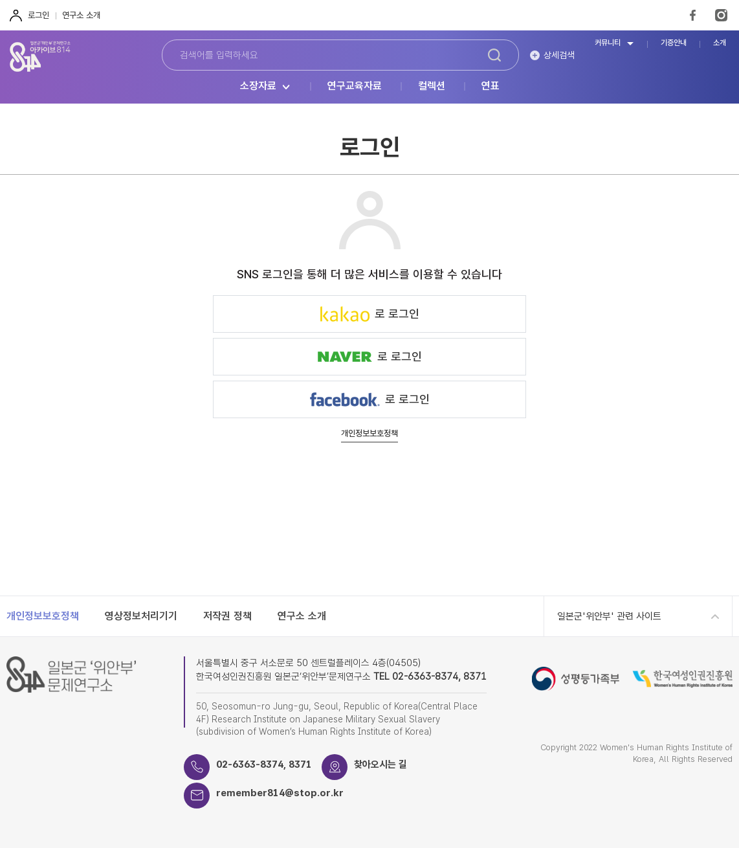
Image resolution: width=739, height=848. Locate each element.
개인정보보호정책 (369, 433)
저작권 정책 (227, 616)
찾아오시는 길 (380, 764)
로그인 (38, 15)
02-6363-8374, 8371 (264, 764)
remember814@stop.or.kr (280, 793)
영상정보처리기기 (141, 616)
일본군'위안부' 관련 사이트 (609, 616)
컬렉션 (431, 86)
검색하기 (494, 55)
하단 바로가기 (0, 0)
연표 (490, 86)
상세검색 (559, 55)
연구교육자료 (354, 86)
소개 (719, 43)
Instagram (721, 15)
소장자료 (258, 86)
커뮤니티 (608, 43)
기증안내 (674, 43)
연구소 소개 (81, 15)
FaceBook (692, 15)
